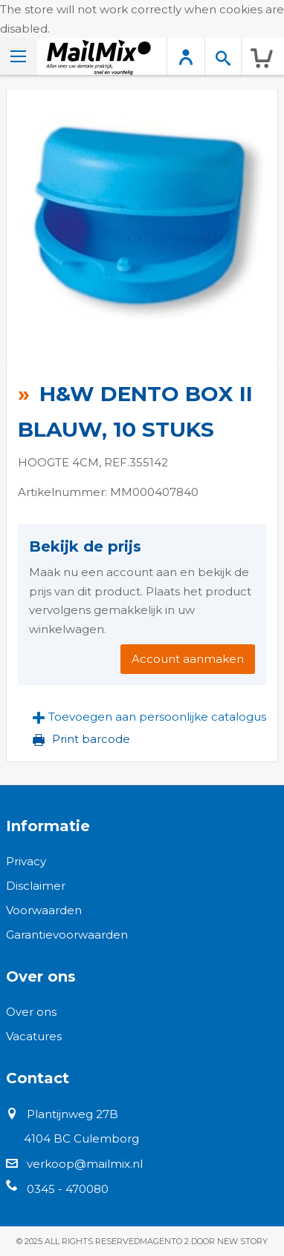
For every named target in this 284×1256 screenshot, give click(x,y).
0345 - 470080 (68, 1189)
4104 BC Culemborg (81, 1138)
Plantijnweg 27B (72, 1114)
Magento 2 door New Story (204, 1241)
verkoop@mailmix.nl (85, 1164)
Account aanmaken (188, 659)
